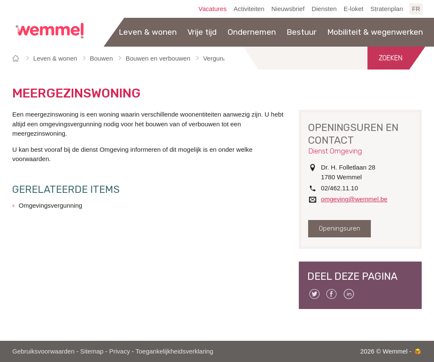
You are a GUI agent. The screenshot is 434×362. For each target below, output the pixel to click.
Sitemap (91, 351)
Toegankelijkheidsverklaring (174, 351)
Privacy (119, 351)
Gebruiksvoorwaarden (43, 351)
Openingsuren (339, 228)
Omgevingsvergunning (50, 205)
